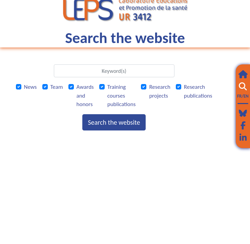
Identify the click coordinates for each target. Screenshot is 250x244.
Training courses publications (121, 95)
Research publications (198, 91)
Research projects (159, 91)
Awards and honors (85, 95)
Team (56, 86)
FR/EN (243, 96)
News (30, 86)
